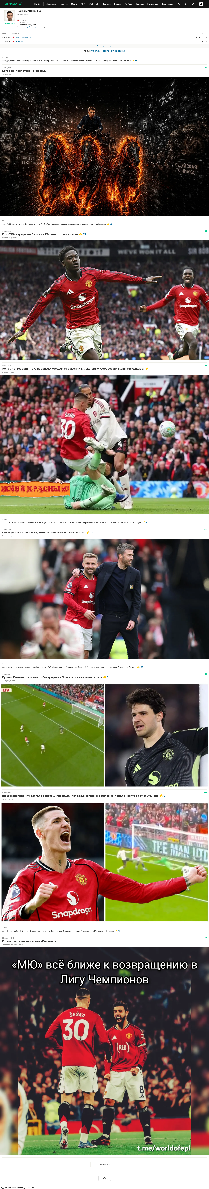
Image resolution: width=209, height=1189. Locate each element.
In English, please (8, 681)
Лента (86, 51)
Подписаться (10, 23)
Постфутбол (6, 74)
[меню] (28, 4)
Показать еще (104, 1164)
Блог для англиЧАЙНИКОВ (12, 945)
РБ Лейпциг (18, 41)
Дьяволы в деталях (9, 237)
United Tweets (7, 799)
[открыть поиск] (179, 4)
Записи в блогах (118, 51)
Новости (105, 51)
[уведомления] (186, 4)
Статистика (95, 51)
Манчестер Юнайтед (28, 27)
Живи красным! (8, 372)
